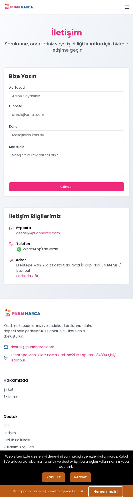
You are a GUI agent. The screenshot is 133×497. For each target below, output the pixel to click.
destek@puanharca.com (38, 233)
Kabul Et (53, 477)
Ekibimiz (10, 396)
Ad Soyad (17, 87)
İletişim (10, 432)
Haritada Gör (27, 275)
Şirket (9, 389)
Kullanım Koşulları (19, 447)
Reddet (80, 477)
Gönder (66, 186)
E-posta (15, 106)
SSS (7, 425)
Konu (13, 126)
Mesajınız (16, 147)
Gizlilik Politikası (17, 440)
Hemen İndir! (105, 491)
